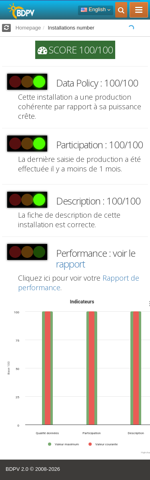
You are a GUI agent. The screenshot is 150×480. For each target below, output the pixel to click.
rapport (70, 263)
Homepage (28, 28)
